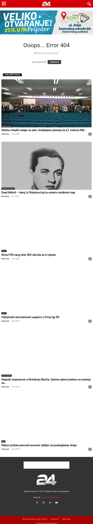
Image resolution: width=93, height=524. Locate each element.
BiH (3, 441)
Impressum (55, 519)
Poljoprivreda (6, 126)
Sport (4, 251)
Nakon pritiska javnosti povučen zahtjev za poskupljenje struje (39, 445)
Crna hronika (6, 376)
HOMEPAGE (54, 62)
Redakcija (5, 134)
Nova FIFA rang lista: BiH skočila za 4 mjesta (28, 254)
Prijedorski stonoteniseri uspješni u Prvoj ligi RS (30, 317)
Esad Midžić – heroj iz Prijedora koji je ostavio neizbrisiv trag (38, 192)
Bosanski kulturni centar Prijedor (35, 519)
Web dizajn (66, 519)
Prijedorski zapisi (8, 189)
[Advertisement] (46, 465)
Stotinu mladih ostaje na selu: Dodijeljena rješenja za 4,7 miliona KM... (43, 130)
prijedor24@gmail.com (50, 497)
